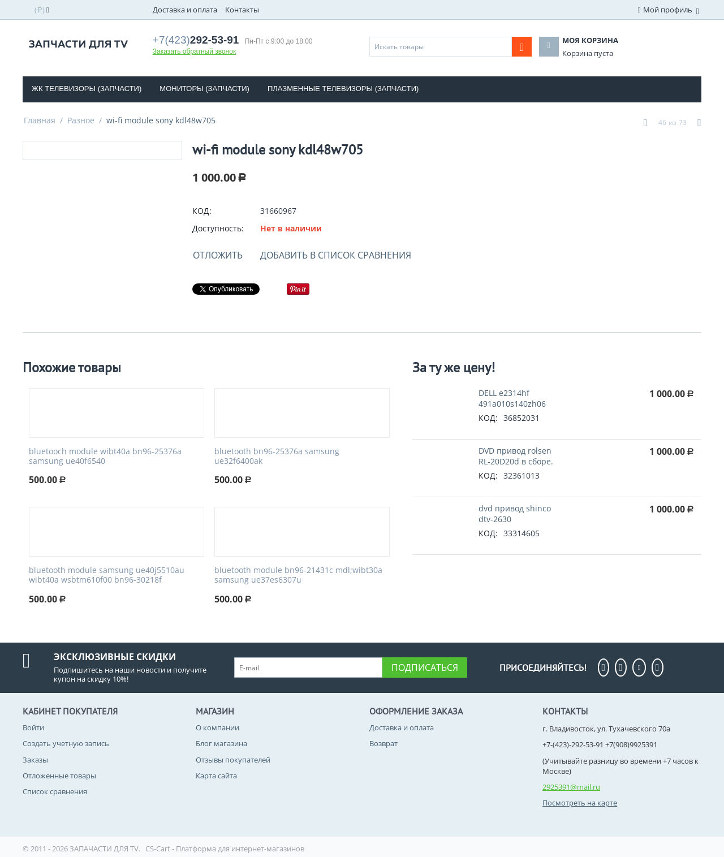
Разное (80, 120)
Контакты (242, 10)
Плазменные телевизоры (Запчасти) (343, 88)
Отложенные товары (59, 775)
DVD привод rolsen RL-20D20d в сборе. (516, 456)
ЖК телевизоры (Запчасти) (86, 88)
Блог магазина (221, 743)
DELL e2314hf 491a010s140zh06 (512, 398)
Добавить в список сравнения (335, 255)
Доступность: (218, 228)
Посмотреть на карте (579, 803)
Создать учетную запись (66, 743)
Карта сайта (216, 775)
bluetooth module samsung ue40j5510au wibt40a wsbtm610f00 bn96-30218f (106, 575)
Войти (33, 727)
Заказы (35, 760)
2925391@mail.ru (571, 787)
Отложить (218, 255)
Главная (39, 120)
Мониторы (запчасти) (204, 88)
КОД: (202, 210)
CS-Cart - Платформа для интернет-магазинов (224, 848)
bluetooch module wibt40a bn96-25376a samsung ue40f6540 (105, 456)
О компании (217, 727)
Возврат (383, 743)
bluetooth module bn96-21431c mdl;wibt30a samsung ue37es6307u (298, 575)
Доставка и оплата (185, 10)
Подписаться (424, 667)
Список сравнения (55, 791)
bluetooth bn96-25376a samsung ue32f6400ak (276, 456)
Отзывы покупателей (233, 760)
